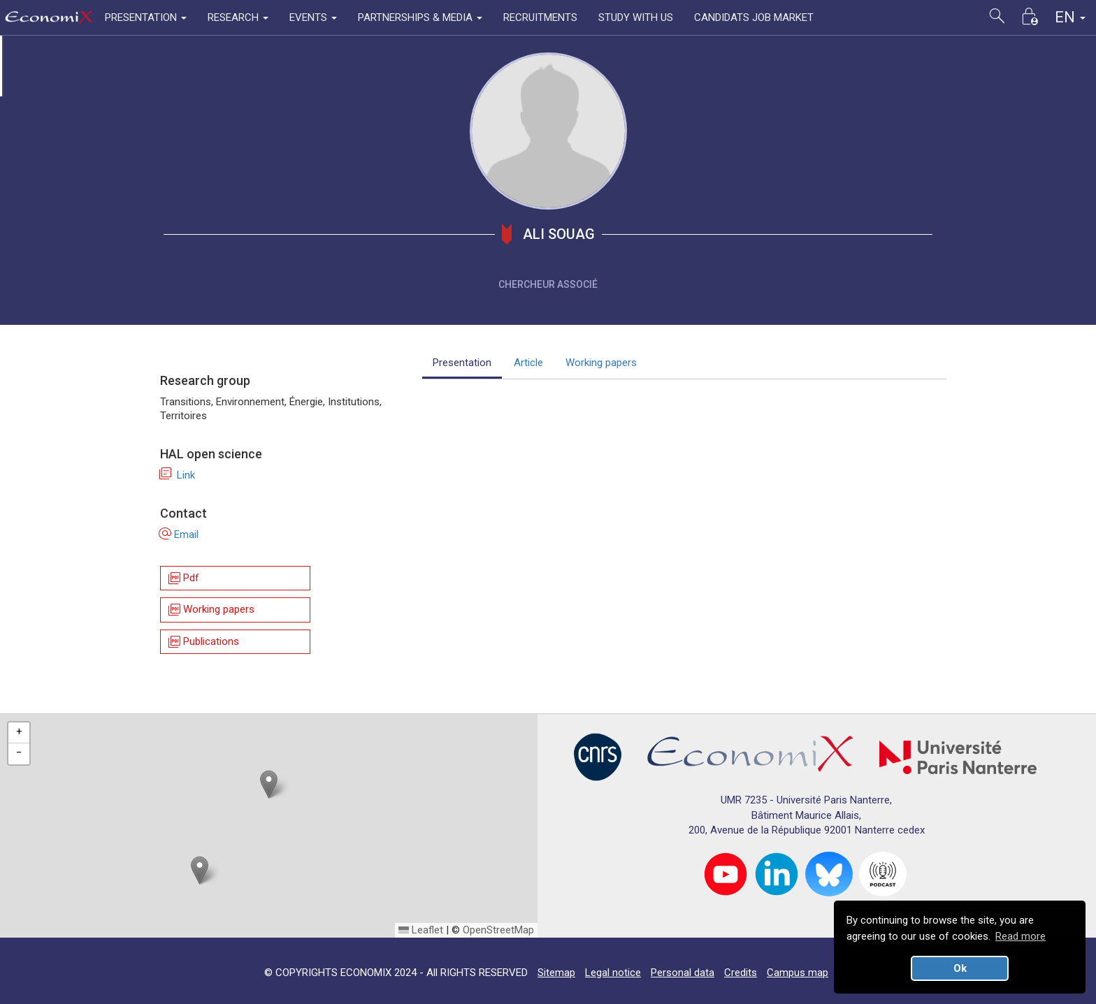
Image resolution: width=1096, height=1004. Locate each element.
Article (528, 362)
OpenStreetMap (498, 930)
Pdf (182, 578)
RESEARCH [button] (238, 17)
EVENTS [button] (313, 17)
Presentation (462, 362)
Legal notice (613, 972)
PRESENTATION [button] (146, 17)
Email (179, 534)
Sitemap (556, 972)
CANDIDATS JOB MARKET (754, 17)
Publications (202, 642)
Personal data (682, 972)
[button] (268, 784)
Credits (740, 972)
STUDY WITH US (635, 17)
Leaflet (420, 930)
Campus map (797, 972)
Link (177, 475)
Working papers (210, 610)
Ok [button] (960, 968)
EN (1070, 17)
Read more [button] (1020, 936)
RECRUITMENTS (540, 17)
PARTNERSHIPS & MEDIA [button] (420, 17)
